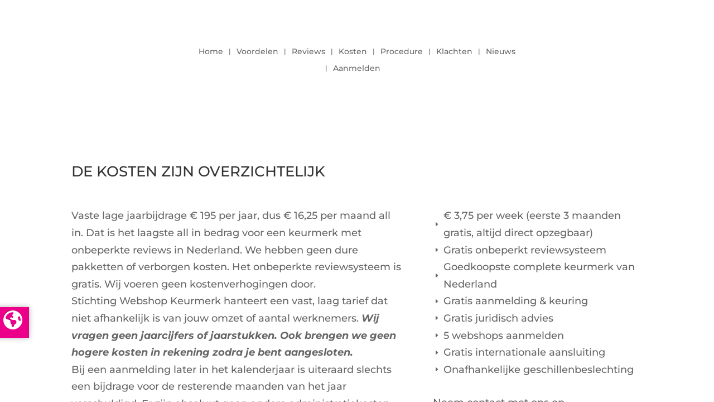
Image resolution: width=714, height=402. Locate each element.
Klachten (454, 51)
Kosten (353, 51)
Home (211, 51)
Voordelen (257, 51)
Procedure (401, 51)
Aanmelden (356, 68)
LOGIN (612, 57)
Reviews (308, 51)
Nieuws (500, 51)
